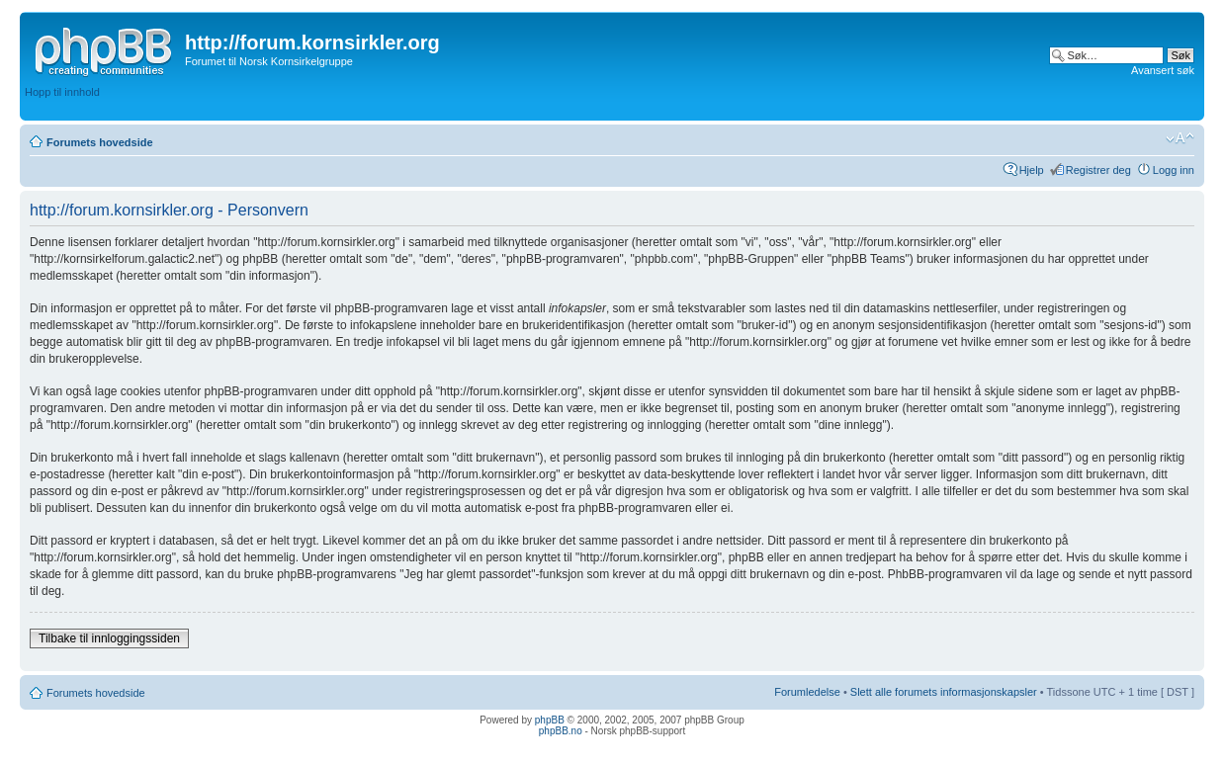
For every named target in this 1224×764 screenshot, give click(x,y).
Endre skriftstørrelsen (1180, 138)
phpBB (550, 720)
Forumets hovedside (99, 142)
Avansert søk (1162, 70)
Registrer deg (1098, 170)
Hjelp (1031, 170)
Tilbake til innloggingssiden (109, 638)
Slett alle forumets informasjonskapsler (943, 692)
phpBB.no (560, 730)
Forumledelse (807, 692)
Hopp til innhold (62, 92)
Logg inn (1173, 170)
